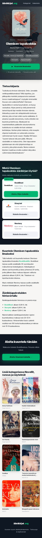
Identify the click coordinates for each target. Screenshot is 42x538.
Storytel (7, 307)
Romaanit (15, 60)
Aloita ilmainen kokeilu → (21, 357)
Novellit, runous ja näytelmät (13, 55)
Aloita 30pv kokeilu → (21, 194)
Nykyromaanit (25, 60)
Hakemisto (36, 3)
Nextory (7, 310)
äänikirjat (9, 3)
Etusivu (12, 40)
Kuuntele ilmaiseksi (21, 66)
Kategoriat (26, 3)
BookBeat (8, 305)
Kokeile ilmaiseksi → (21, 214)
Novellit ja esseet (32, 55)
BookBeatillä (24, 261)
